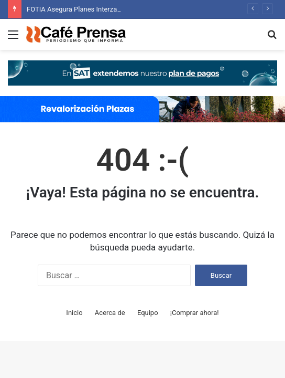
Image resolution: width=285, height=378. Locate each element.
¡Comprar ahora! (194, 313)
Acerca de (110, 313)
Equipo (147, 313)
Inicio (74, 313)
